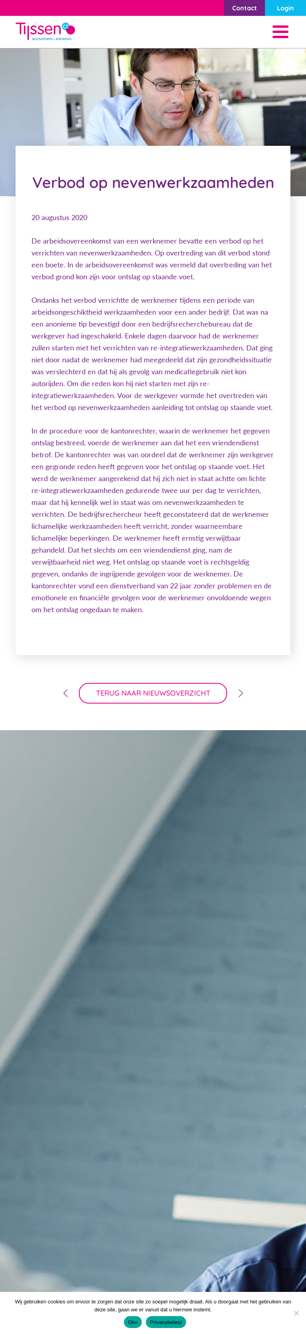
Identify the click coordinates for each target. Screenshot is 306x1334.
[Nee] (296, 1313)
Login (285, 8)
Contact (244, 8)
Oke (133, 1322)
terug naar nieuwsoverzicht (153, 693)
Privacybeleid (166, 1322)
